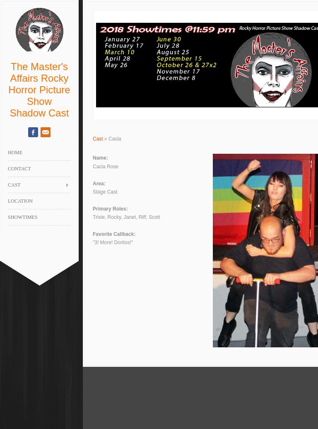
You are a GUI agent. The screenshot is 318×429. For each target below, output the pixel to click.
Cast (98, 139)
